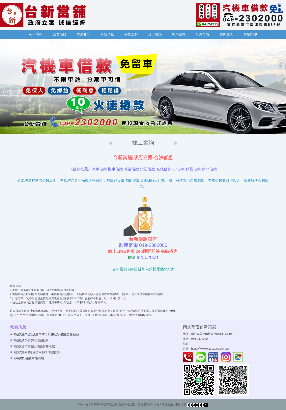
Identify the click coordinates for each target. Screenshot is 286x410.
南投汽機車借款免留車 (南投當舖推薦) (37, 352)
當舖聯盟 (250, 35)
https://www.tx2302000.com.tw (210, 348)
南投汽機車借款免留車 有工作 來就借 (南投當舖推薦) (46, 334)
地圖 (229, 333)
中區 (156, 404)
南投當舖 (167, 404)
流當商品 (83, 35)
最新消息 (107, 35)
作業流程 (131, 35)
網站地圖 (180, 404)
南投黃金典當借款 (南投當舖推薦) (34, 346)
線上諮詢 (155, 35)
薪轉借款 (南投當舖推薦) (29, 358)
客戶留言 (179, 35)
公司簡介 (36, 35)
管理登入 (226, 35)
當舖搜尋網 (145, 404)
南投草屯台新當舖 (199, 326)
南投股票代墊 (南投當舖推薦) (31, 340)
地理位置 (202, 35)
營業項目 (59, 35)
